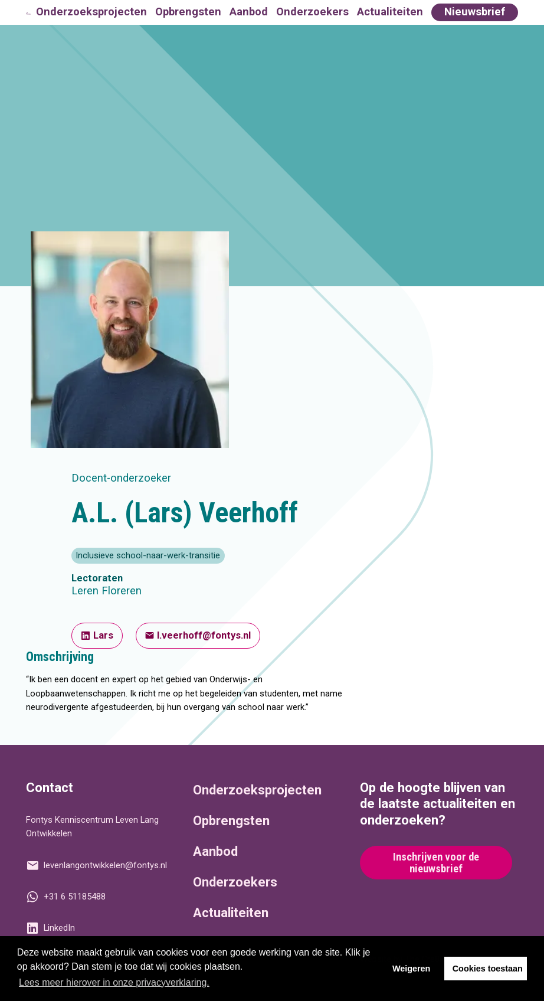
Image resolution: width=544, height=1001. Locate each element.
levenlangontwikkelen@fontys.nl (96, 865)
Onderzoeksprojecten (91, 11)
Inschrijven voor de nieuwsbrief (436, 862)
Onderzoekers (312, 11)
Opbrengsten (188, 11)
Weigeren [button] (411, 968)
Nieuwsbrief (474, 11)
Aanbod (249, 11)
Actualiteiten (390, 11)
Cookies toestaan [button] (488, 968)
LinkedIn (50, 927)
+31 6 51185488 (65, 896)
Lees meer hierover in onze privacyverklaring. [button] (114, 982)
